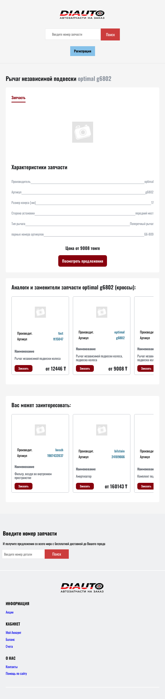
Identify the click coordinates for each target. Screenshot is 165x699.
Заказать (23, 368)
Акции (9, 611)
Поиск (110, 34)
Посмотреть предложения (82, 261)
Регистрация (82, 50)
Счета (9, 646)
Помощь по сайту (16, 673)
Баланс (10, 639)
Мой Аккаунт (13, 632)
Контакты (12, 666)
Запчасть (18, 97)
